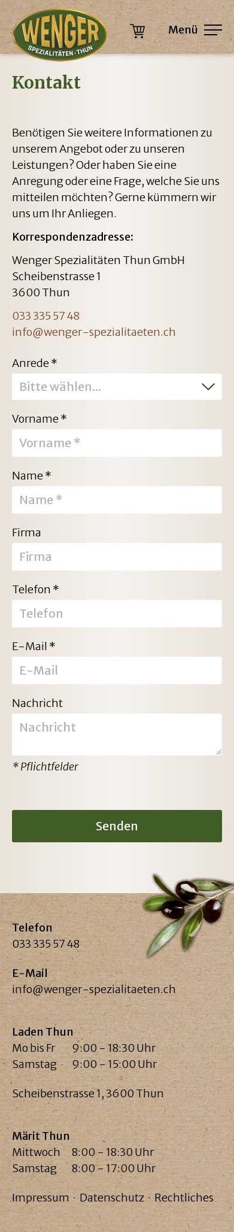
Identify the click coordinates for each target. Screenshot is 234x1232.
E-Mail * (34, 645)
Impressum (40, 1197)
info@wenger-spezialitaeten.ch (94, 332)
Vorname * (39, 418)
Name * (31, 475)
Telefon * (35, 588)
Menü (195, 30)
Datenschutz (112, 1197)
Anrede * (34, 362)
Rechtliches (184, 1197)
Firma (26, 532)
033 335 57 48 (46, 316)
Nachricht (37, 702)
